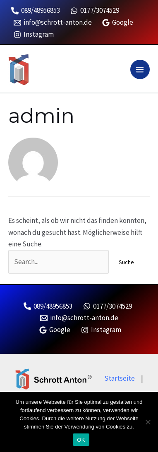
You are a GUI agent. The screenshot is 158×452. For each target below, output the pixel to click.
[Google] (118, 22)
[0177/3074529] (95, 10)
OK (81, 440)
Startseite (119, 378)
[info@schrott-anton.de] (53, 22)
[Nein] (148, 422)
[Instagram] (34, 34)
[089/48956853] (35, 10)
